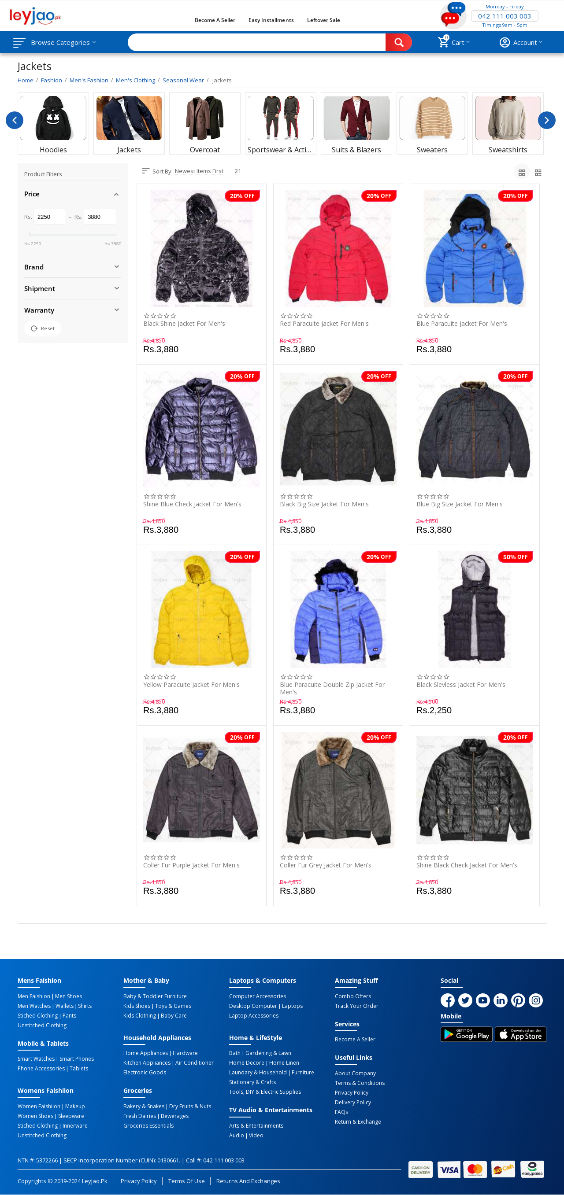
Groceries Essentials (148, 1126)
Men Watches (34, 1006)
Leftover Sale (323, 20)
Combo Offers (353, 996)
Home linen (284, 1063)
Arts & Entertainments (256, 1126)
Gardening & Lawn (268, 1053)
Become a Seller (215, 20)
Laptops (292, 1006)
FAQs (341, 1112)
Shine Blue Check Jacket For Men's (192, 504)
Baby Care (174, 1015)
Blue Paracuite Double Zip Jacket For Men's (332, 688)
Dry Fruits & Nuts (190, 1106)
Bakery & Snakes (143, 1106)
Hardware (185, 1053)
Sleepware (71, 1116)
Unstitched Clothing (42, 1025)
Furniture (303, 1072)
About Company (355, 1073)
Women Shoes (35, 1116)
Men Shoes (68, 996)
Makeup (75, 1106)
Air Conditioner (194, 1063)
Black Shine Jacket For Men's (184, 324)
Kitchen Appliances (147, 1063)
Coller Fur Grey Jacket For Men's (325, 865)
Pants (69, 1015)
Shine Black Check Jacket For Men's (466, 865)
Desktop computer (253, 1006)
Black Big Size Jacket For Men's (324, 504)
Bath (235, 1053)
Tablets (79, 1068)
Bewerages (175, 1116)
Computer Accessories (257, 996)
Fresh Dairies (139, 1116)
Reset (43, 328)
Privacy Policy (351, 1092)
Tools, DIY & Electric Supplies (265, 1092)
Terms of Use (186, 1181)
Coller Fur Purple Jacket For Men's (191, 865)
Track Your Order (356, 1006)
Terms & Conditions (360, 1083)
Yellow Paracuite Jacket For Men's (191, 685)
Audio (236, 1135)
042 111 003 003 (504, 15)
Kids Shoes (136, 1006)
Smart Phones (76, 1059)
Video (256, 1135)
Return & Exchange (358, 1122)
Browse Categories (60, 42)
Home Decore (246, 1063)
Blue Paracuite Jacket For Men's (461, 324)
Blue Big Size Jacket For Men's (459, 504)
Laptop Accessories (253, 1015)
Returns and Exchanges (248, 1181)
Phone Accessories (41, 1068)
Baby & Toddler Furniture (155, 996)
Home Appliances (145, 1053)
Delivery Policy (353, 1102)
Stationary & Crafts (252, 1082)
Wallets (65, 1006)
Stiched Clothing (38, 1015)
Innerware (75, 1126)
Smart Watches (36, 1059)
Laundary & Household (258, 1072)
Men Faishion (34, 996)
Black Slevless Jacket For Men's (460, 685)
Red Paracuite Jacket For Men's (324, 324)
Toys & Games (173, 1006)
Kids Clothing (139, 1015)
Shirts (85, 1006)
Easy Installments (271, 20)
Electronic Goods (144, 1072)
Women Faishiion (39, 1106)
